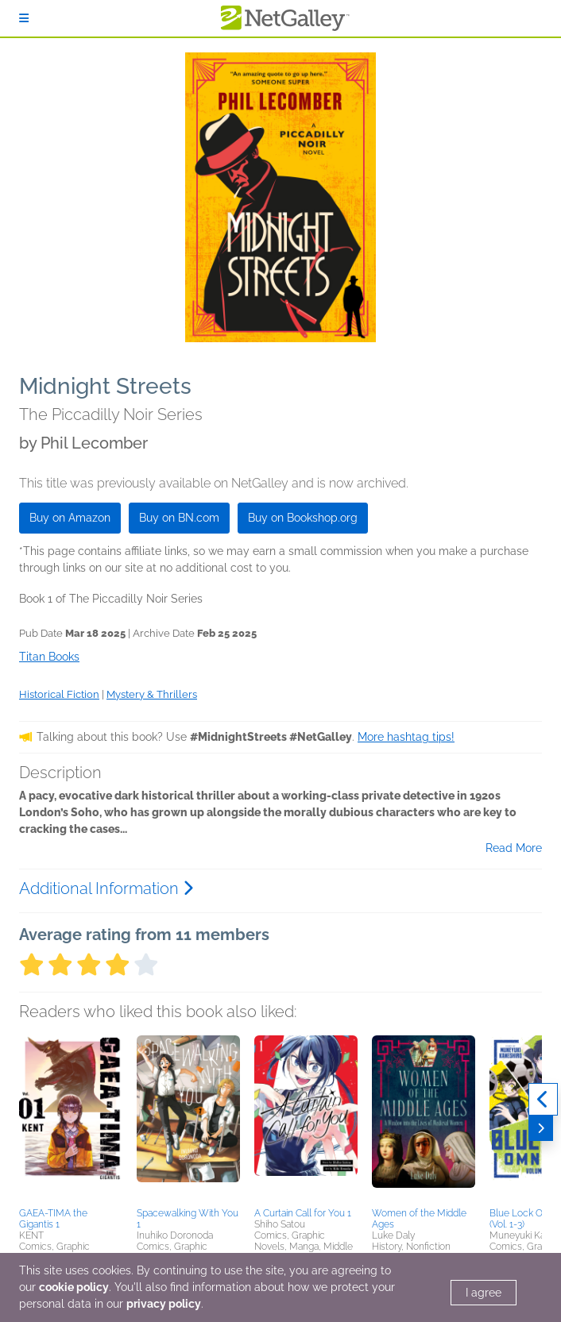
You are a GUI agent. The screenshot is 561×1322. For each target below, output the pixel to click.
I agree (483, 1292)
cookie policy (74, 1287)
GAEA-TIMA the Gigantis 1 (53, 1219)
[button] (70, 1118)
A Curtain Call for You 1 (302, 1213)
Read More (514, 848)
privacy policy (163, 1303)
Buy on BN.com (179, 517)
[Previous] (543, 1099)
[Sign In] (24, 18)
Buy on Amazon (69, 517)
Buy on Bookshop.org (303, 517)
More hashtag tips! (406, 736)
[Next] (540, 1128)
